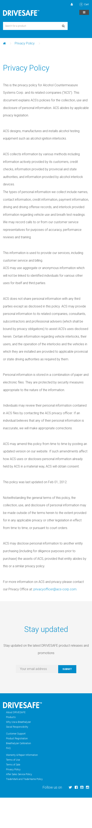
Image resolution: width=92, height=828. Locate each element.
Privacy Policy (25, 43)
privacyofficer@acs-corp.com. (55, 589)
